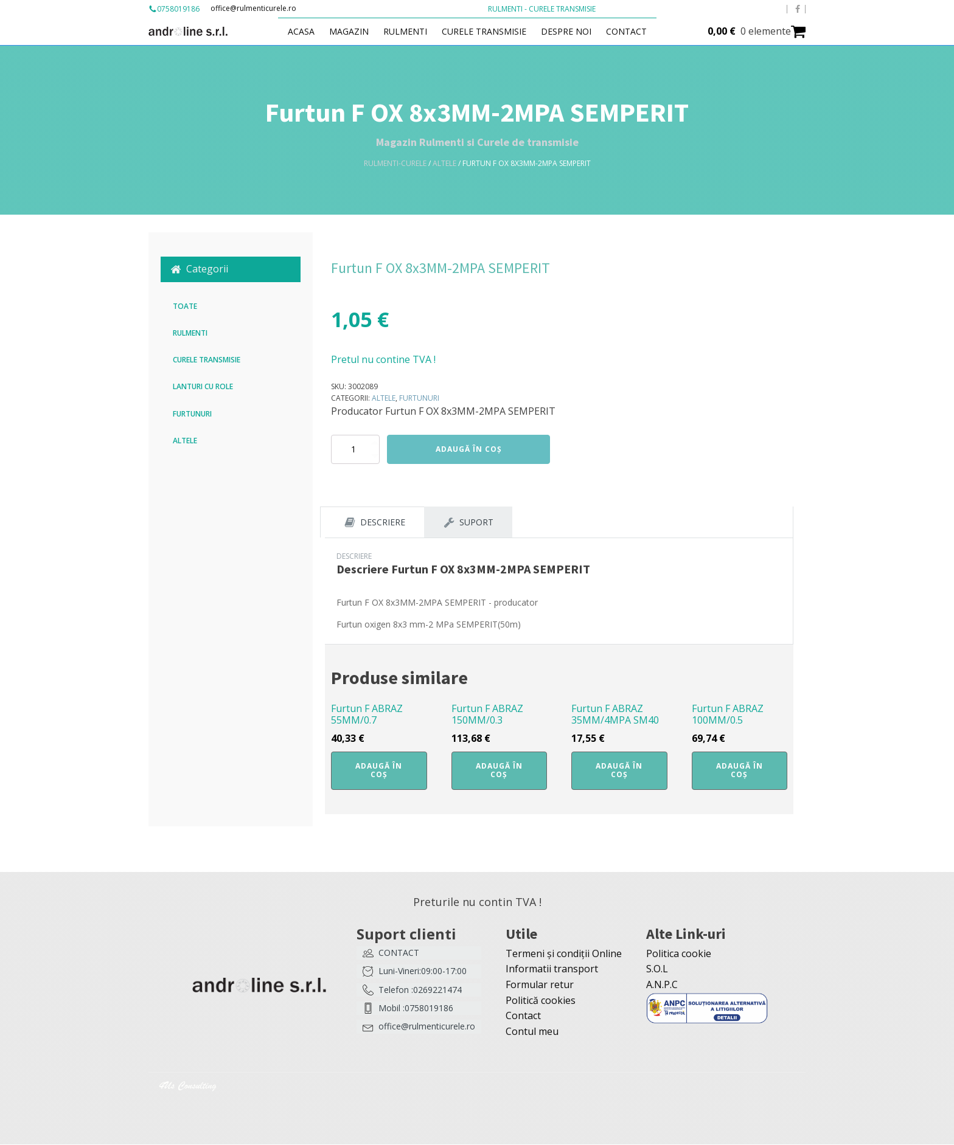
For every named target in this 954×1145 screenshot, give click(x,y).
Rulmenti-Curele (395, 163)
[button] (231, 269)
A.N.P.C (662, 985)
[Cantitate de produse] (355, 449)
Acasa (307, 31)
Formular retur (540, 985)
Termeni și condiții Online (564, 954)
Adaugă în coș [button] (378, 770)
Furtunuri (192, 414)
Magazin (355, 31)
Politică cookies (541, 1001)
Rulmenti (412, 31)
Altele (444, 163)
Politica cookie (678, 954)
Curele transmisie (490, 31)
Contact (633, 31)
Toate (185, 306)
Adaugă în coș (469, 449)
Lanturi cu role (203, 386)
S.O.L (657, 969)
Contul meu (532, 1032)
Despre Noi (573, 31)
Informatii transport (552, 969)
